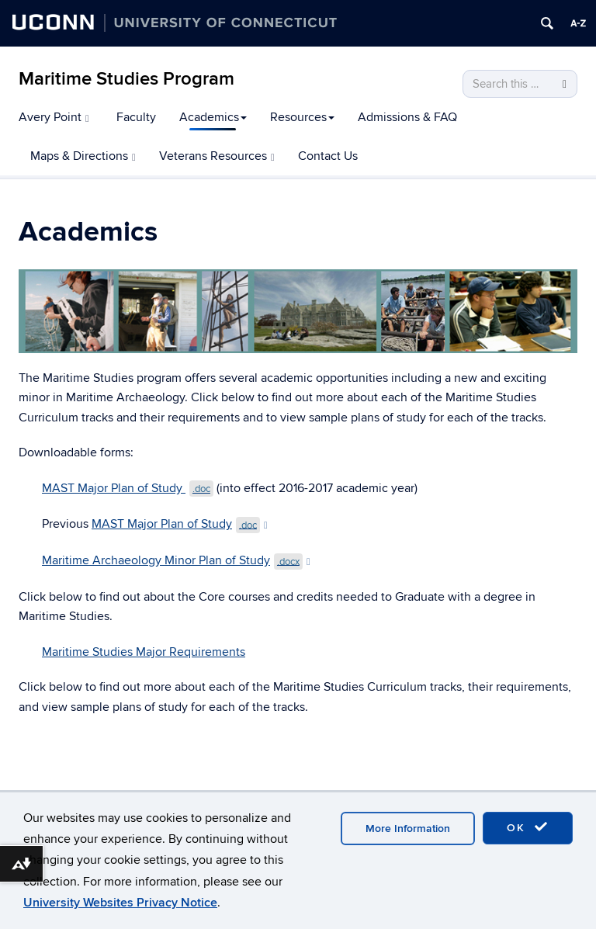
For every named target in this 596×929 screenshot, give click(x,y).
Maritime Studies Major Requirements (143, 652)
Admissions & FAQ (407, 117)
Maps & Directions (83, 156)
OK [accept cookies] (528, 827)
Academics (213, 117)
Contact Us (328, 156)
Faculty (136, 117)
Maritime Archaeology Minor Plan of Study (176, 560)
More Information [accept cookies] (408, 828)
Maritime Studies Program (126, 79)
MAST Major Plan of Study (127, 488)
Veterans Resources (217, 156)
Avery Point (54, 117)
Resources (302, 117)
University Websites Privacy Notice (120, 902)
